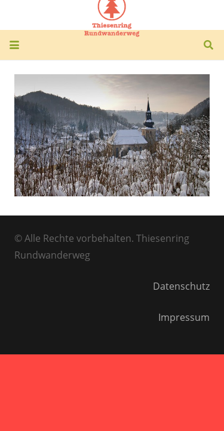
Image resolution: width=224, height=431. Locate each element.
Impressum (184, 317)
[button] (14, 45)
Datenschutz (181, 286)
